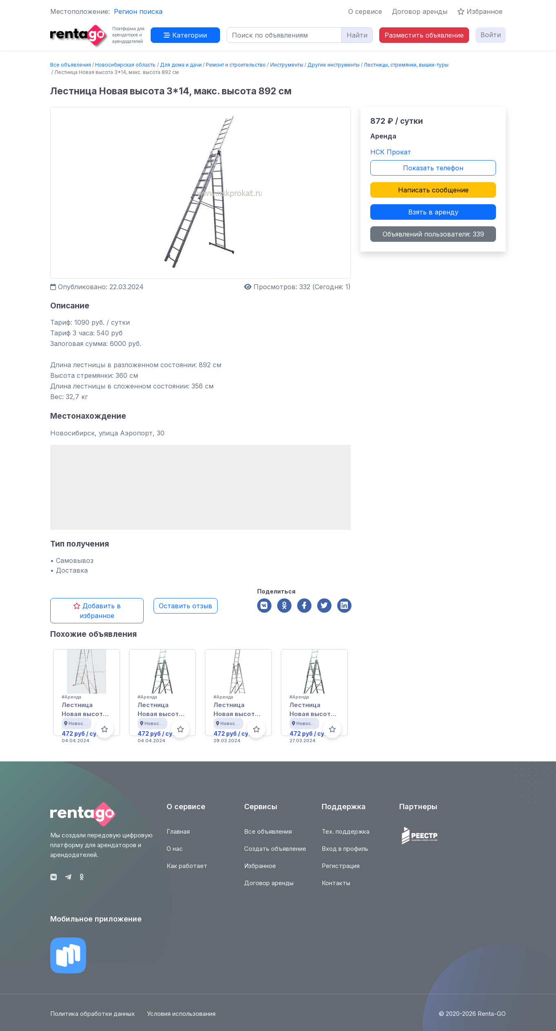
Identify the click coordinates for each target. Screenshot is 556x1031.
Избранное (480, 11)
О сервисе (365, 11)
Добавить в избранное (97, 611)
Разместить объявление (424, 35)
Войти (490, 35)
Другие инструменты (333, 65)
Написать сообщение (433, 190)
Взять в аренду (433, 212)
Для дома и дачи (181, 65)
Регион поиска (138, 11)
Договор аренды (419, 11)
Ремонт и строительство (236, 65)
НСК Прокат (390, 152)
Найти (357, 35)
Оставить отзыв (185, 606)
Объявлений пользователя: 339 (433, 234)
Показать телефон (433, 168)
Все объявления (70, 65)
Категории (185, 35)
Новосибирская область (125, 65)
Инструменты (286, 65)
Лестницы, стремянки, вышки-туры (406, 65)
